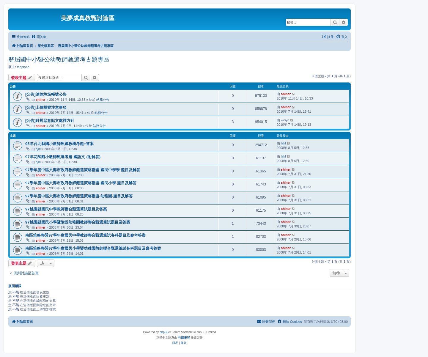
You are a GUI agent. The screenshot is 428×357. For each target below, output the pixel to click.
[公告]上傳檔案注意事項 (46, 107)
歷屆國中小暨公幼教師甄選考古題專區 (58, 59)
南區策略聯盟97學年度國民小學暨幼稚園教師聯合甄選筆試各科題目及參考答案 (93, 248)
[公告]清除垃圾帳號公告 (46, 94)
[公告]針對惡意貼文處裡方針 (49, 120)
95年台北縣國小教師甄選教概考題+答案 (59, 143)
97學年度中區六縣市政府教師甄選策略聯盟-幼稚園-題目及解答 (79, 196)
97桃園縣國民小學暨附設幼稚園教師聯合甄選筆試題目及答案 (77, 222)
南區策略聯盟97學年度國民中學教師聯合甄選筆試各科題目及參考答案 (85, 235)
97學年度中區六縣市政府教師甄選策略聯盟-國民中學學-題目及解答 (82, 170)
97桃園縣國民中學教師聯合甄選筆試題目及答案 (66, 209)
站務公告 (102, 99)
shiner (40, 99)
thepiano (23, 67)
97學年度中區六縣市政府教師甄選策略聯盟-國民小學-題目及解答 (80, 183)
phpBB (164, 332)
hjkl (38, 149)
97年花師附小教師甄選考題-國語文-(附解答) (62, 157)
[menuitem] (38, 36)
